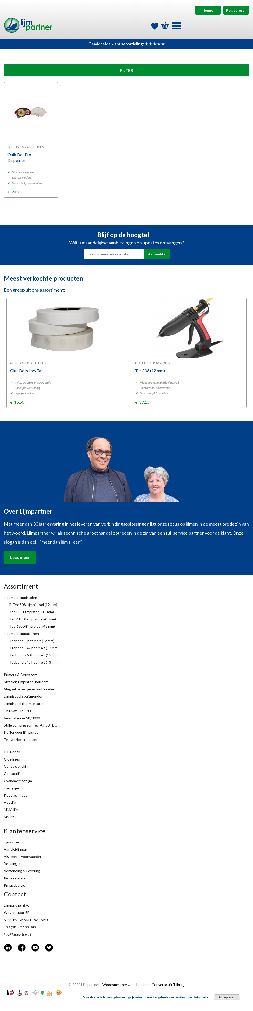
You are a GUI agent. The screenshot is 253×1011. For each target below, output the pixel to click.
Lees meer (20, 557)
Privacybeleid (14, 885)
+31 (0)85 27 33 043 (20, 927)
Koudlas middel (16, 795)
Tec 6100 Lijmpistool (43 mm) (32, 619)
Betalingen (12, 863)
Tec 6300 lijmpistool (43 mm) (32, 626)
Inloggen (208, 10)
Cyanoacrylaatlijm (18, 781)
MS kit (9, 817)
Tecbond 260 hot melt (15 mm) (34, 655)
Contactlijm (13, 773)
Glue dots (12, 752)
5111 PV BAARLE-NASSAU (26, 920)
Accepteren (226, 997)
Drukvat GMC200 (18, 710)
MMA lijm (11, 809)
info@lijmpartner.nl (17, 934)
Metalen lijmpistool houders (26, 682)
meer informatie (197, 997)
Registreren (236, 10)
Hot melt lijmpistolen (20, 597)
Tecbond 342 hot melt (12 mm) (34, 648)
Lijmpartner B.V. (16, 905)
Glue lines (12, 759)
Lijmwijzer (11, 842)
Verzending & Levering (22, 871)
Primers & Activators (20, 674)
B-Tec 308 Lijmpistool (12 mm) (33, 604)
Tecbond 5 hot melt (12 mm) (31, 640)
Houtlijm (10, 802)
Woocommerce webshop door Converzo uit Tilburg (143, 984)
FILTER (126, 70)
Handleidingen (15, 849)
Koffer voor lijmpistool (21, 732)
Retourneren (14, 878)
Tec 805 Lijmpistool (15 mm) (31, 612)
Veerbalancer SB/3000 (22, 718)
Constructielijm (16, 766)
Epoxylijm (11, 788)
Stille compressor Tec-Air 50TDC (30, 725)
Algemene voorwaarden (23, 856)
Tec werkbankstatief (20, 739)
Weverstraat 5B (17, 912)
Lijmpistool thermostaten (24, 703)
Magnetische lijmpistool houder (29, 689)
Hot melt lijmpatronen (21, 633)
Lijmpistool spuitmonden (23, 696)
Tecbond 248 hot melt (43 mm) (34, 662)
